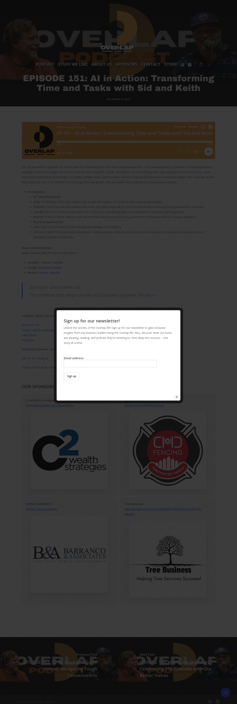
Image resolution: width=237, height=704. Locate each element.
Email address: (110, 361)
